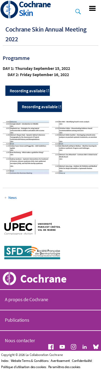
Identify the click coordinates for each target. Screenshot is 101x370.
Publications (17, 320)
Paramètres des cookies (64, 367)
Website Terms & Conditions (29, 360)
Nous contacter (20, 340)
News (12, 197)
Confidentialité (82, 360)
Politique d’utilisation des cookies (23, 367)
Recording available (40, 106)
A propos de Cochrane (26, 299)
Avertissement (60, 360)
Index (5, 360)
